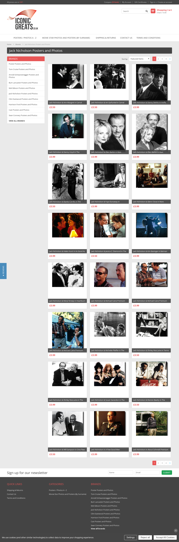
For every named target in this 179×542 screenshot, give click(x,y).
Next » (170, 59)
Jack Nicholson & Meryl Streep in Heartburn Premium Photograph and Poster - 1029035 (67, 302)
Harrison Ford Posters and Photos (23, 104)
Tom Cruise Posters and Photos (22, 69)
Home (9, 44)
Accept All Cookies (165, 537)
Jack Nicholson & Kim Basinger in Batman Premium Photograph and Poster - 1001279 (151, 252)
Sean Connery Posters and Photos (23, 115)
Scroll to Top (176, 530)
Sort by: (125, 59)
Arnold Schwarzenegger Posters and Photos (24, 75)
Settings (131, 537)
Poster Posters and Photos (20, 64)
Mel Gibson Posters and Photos (22, 88)
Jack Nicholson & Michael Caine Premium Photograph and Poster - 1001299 (150, 302)
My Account (126, 2)
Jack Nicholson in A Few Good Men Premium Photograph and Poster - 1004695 (109, 451)
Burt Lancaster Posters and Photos (23, 82)
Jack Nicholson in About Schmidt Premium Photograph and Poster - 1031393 (150, 451)
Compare (111, 2)
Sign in (152, 2)
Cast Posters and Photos (19, 110)
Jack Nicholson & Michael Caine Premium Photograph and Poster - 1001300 (66, 351)
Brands (18, 44)
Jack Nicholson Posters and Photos (23, 93)
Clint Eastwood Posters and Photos (23, 99)
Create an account (165, 2)
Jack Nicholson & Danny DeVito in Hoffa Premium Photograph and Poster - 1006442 (151, 104)
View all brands (17, 121)
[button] (3, 271)
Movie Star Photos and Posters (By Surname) (66, 37)
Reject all (145, 537)
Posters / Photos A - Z (25, 37)
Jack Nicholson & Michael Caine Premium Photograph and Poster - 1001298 (108, 302)
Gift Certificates (141, 2)
